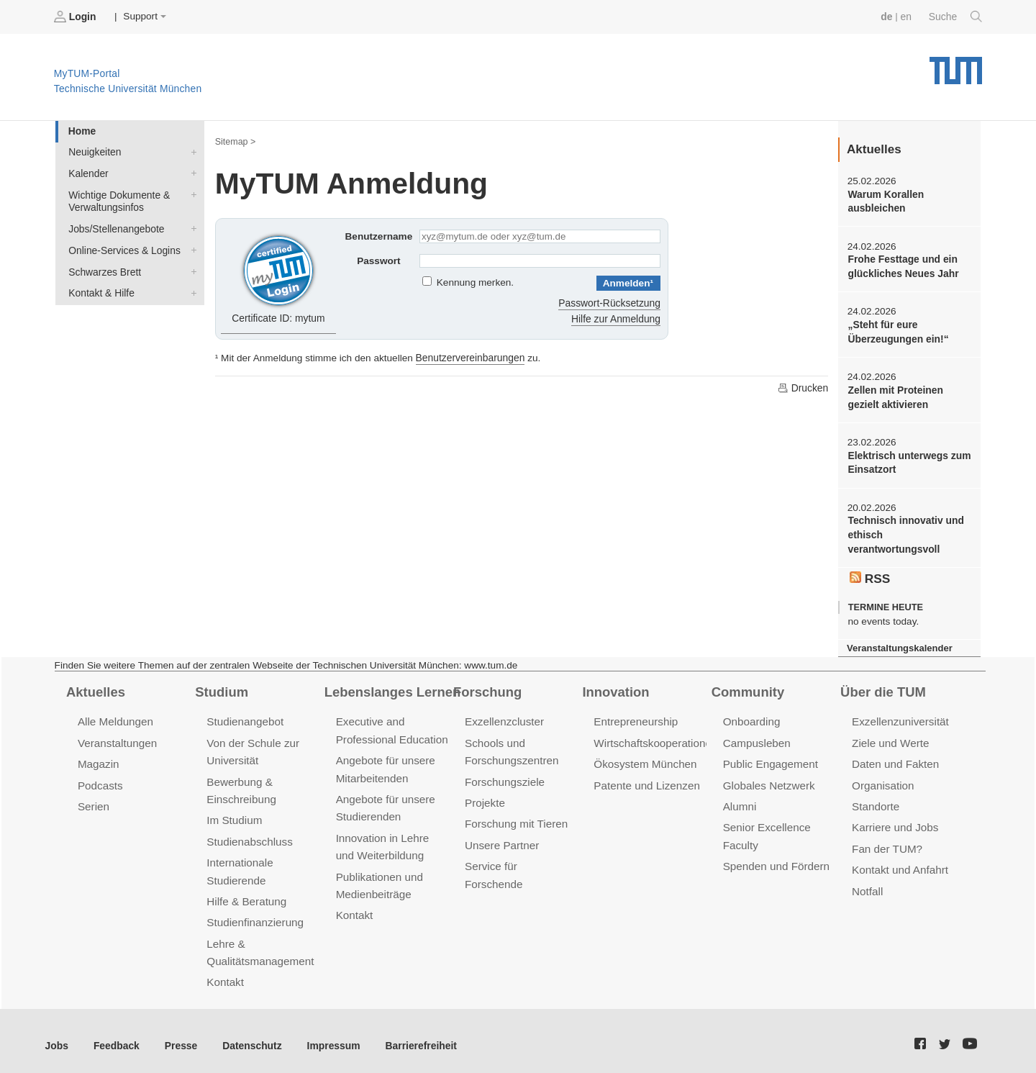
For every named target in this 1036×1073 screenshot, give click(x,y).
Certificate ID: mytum (278, 276)
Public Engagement (770, 759)
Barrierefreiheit (414, 1036)
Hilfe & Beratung (245, 893)
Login (76, 16)
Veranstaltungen (116, 738)
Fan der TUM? (886, 842)
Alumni (739, 800)
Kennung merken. (475, 282)
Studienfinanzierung (253, 914)
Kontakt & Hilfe (190, 289)
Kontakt (224, 973)
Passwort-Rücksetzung (610, 301)
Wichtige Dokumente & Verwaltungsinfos (190, 193)
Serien (93, 800)
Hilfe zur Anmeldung (616, 317)
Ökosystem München (644, 759)
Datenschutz (248, 1036)
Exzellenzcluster (503, 717)
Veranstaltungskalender (898, 643)
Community (747, 687)
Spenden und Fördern (775, 860)
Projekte (484, 797)
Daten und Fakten (894, 759)
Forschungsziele (504, 776)
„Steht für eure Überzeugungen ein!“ (897, 330)
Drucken (803, 386)
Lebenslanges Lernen (391, 687)
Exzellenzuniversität (899, 717)
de (888, 16)
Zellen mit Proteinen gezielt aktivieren (894, 395)
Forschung (486, 687)
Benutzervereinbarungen (469, 356)
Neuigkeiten (190, 151)
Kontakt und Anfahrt (899, 863)
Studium (221, 687)
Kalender (190, 172)
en (906, 16)
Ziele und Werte (889, 738)
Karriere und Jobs (894, 821)
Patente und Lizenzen (646, 780)
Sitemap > (235, 141)
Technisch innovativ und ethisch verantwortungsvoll (904, 531)
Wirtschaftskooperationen (654, 738)
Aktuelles (95, 687)
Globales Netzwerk (768, 780)
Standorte (875, 800)
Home (81, 130)
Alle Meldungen (115, 717)
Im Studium (233, 814)
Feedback (115, 1036)
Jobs (56, 1036)
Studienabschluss (248, 835)
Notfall (867, 884)
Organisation (882, 780)
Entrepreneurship (635, 717)
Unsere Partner (501, 839)
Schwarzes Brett (190, 268)
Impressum (328, 1036)
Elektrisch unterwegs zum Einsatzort (908, 460)
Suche (956, 16)
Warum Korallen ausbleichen (885, 201)
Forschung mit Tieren (515, 818)
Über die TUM (882, 687)
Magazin (98, 759)
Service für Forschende (520, 860)
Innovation (615, 687)
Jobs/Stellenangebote (190, 226)
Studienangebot (244, 717)
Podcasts (100, 780)
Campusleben (756, 738)
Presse (179, 1036)
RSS (870, 574)
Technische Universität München (956, 65)
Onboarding (751, 717)
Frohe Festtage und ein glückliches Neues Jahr (902, 265)
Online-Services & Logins (190, 247)
